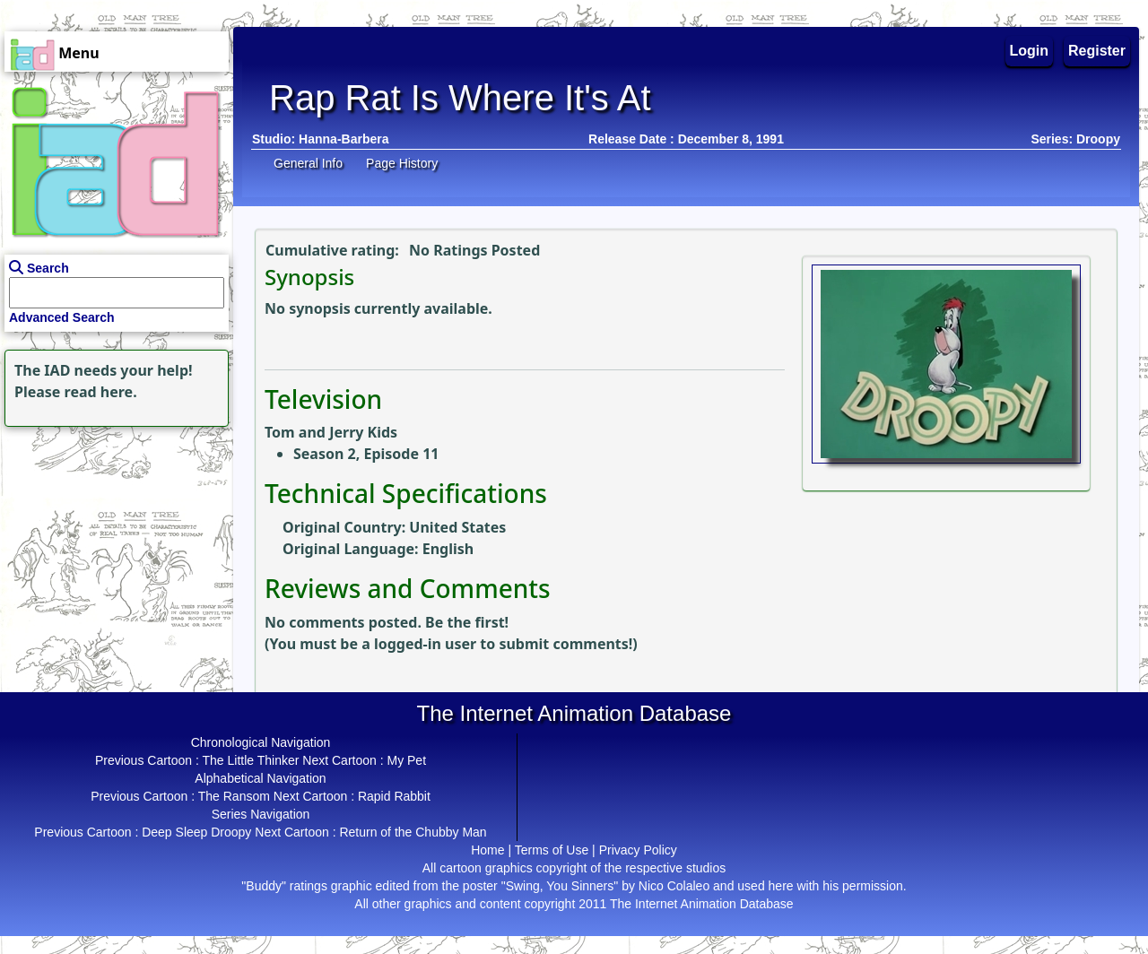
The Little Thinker (251, 760)
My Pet (406, 760)
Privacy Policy (638, 850)
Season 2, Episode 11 (366, 454)
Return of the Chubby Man (412, 832)
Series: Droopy (1075, 139)
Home (487, 850)
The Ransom (234, 796)
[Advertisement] (112, 543)
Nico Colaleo (674, 886)
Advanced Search (62, 317)
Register (1097, 50)
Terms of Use (551, 850)
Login (1029, 50)
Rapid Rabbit (394, 796)
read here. (101, 392)
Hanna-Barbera (343, 139)
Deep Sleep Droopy (196, 832)
